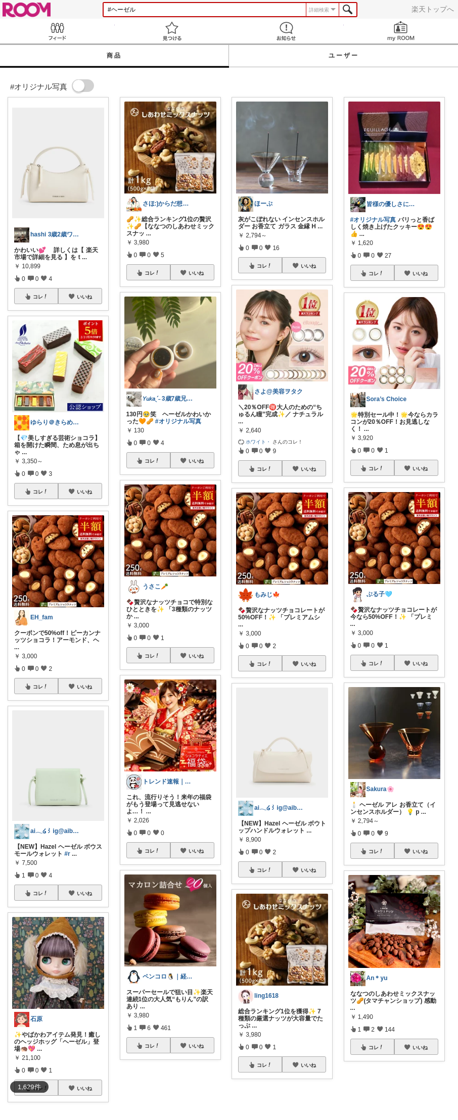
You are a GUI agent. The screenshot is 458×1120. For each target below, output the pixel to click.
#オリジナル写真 (178, 421)
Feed (57, 31)
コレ (40, 296)
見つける (172, 31)
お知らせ (286, 31)
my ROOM (401, 31)
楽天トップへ (432, 9)
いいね (84, 296)
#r (67, 853)
